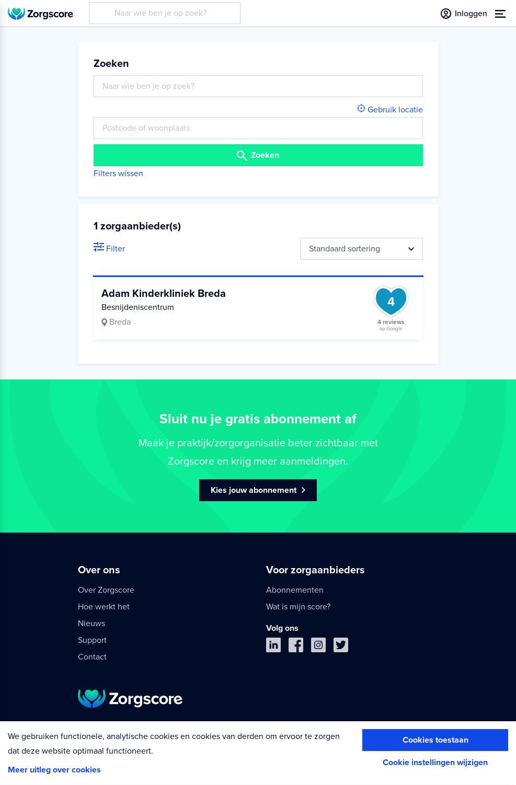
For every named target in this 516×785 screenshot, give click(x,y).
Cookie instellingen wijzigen (435, 762)
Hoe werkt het (104, 607)
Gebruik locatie (390, 110)
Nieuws (91, 623)
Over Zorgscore (106, 590)
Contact (92, 657)
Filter (109, 249)
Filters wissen (118, 173)
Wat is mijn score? (298, 607)
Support (92, 640)
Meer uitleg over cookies (54, 770)
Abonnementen (295, 590)
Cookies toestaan (435, 740)
